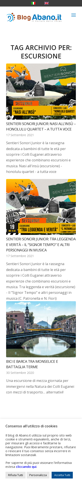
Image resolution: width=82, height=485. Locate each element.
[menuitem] (73, 15)
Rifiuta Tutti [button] (15, 475)
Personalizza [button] (38, 475)
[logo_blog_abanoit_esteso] (34, 15)
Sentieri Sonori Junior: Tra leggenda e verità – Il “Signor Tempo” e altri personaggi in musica (41, 244)
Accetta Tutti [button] (62, 475)
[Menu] (73, 15)
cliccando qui (26, 466)
